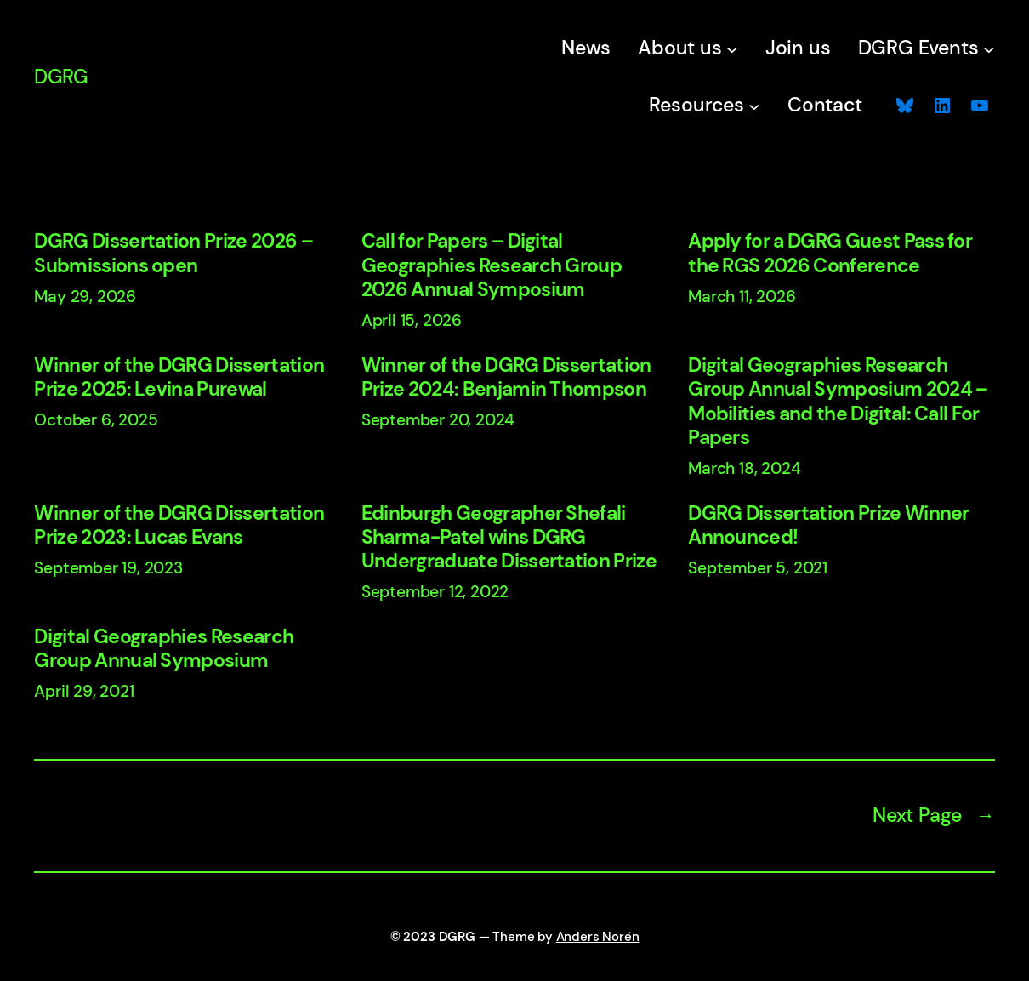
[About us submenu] (732, 49)
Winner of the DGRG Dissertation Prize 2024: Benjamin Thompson (506, 378)
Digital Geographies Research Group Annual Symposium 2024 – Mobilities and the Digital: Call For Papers (837, 402)
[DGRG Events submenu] (989, 49)
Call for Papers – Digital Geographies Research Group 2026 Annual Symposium (491, 266)
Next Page (934, 815)
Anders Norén (598, 936)
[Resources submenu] (754, 106)
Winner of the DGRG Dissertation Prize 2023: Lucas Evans (179, 526)
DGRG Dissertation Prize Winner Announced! (828, 526)
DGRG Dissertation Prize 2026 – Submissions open (173, 253)
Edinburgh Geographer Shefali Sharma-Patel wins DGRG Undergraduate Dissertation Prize (509, 538)
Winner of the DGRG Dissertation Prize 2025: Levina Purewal (179, 378)
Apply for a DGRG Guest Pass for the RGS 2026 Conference (830, 253)
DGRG (61, 77)
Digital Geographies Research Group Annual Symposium (163, 649)
